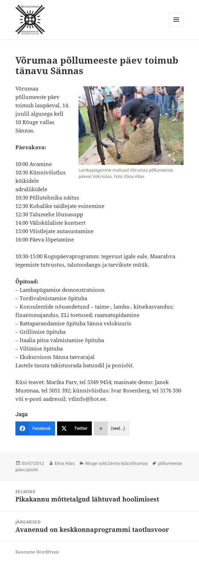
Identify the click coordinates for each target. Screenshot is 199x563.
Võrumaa (138, 463)
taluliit (32, 469)
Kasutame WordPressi (37, 552)
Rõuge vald (96, 463)
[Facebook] (35, 428)
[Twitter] (74, 428)
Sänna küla (118, 463)
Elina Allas (65, 463)
